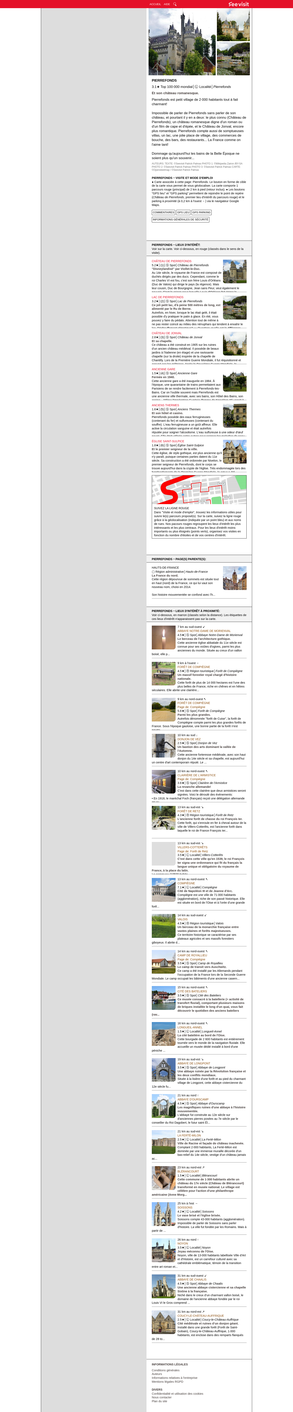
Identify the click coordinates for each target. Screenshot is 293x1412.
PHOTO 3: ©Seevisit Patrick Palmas (211, 166)
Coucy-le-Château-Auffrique (201, 1315)
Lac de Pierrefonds (168, 297)
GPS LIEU (183, 212)
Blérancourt (188, 1171)
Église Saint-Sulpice (168, 441)
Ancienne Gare (163, 369)
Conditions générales (165, 1370)
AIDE (167, 4)
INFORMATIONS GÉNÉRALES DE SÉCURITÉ (180, 219)
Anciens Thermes (165, 405)
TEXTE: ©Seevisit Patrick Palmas (183, 163)
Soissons (185, 1207)
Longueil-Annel (190, 1027)
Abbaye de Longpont (194, 1063)
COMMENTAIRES (163, 212)
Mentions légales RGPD (167, 1381)
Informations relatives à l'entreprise (174, 1377)
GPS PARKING (201, 212)
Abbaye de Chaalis (192, 1279)
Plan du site (159, 1401)
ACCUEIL (155, 4)
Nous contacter (162, 1397)
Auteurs (157, 1374)
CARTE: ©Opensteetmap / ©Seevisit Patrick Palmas (196, 168)
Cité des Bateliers (192, 991)
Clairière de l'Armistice (197, 775)
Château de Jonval (167, 333)
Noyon (183, 1243)
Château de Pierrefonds (171, 261)
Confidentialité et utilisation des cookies (177, 1393)
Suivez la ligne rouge (171, 508)
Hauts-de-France (165, 567)
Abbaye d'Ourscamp (193, 1099)
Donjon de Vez (189, 739)
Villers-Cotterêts (193, 847)
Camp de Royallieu (192, 955)
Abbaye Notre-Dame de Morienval (204, 631)
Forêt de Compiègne (194, 667)
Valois (183, 919)
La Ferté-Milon (189, 1135)
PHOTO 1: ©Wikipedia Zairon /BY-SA (222, 163)
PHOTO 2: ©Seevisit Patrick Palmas (171, 166)
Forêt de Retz (189, 811)
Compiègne (186, 883)
